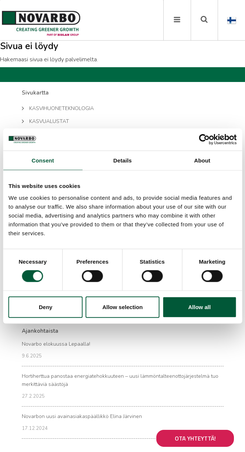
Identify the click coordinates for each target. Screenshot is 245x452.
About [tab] (202, 160)
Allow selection (122, 307)
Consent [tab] (42, 160)
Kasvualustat (45, 121)
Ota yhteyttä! (195, 438)
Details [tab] (122, 160)
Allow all (199, 307)
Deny (45, 307)
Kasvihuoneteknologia (58, 108)
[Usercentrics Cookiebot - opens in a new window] (204, 139)
